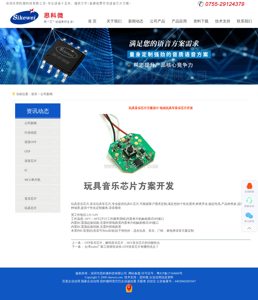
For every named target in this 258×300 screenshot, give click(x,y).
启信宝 (151, 281)
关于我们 (114, 21)
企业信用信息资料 (161, 277)
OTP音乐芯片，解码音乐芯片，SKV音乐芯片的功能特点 (122, 242)
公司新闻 (46, 94)
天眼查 (141, 281)
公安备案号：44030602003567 (176, 281)
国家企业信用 (90, 281)
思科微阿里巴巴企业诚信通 (118, 281)
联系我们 (244, 21)
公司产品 (157, 21)
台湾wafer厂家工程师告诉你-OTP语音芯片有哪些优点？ (122, 246)
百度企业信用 (71, 281)
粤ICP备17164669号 (169, 273)
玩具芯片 (31, 208)
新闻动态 (135, 21)
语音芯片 (31, 160)
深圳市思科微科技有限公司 (109, 273)
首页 (34, 94)
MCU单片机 (32, 179)
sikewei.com (115, 277)
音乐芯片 (31, 198)
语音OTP (30, 142)
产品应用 (179, 21)
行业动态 (31, 132)
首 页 (92, 21)
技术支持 (222, 21)
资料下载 (201, 21)
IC (26, 170)
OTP (27, 151)
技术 (127, 277)
